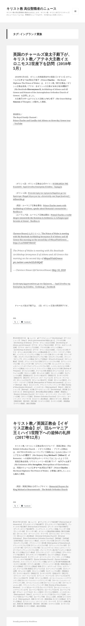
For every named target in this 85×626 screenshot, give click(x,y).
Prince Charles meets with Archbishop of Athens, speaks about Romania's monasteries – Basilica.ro (40, 208)
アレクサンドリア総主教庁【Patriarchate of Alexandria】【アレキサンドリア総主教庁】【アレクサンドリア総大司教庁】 (42, 523)
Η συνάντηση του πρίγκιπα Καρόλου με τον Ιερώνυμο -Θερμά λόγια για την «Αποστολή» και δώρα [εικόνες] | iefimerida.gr (41, 196)
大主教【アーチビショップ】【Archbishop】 (46, 389)
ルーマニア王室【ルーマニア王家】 (54, 594)
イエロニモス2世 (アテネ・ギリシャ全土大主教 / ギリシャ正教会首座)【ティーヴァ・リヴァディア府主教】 (42, 352)
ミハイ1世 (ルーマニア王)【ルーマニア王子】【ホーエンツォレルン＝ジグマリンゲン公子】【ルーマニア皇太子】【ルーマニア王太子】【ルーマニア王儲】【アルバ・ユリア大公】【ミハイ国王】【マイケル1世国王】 (41, 589)
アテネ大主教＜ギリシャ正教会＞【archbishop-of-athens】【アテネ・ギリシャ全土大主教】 (38, 348)
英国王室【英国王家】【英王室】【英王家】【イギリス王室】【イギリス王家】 (41, 400)
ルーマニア (37, 594)
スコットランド (30, 368)
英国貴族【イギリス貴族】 (26, 606)
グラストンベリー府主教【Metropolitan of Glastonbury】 (50, 543)
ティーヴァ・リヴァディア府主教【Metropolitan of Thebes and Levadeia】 (42, 381)
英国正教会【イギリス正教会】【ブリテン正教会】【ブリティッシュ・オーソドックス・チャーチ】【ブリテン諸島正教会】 (42, 601)
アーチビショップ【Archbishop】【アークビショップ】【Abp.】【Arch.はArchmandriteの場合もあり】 (42, 339)
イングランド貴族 (33, 354)
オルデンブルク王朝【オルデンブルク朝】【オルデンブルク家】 (41, 357)
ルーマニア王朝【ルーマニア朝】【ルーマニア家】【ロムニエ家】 (42, 595)
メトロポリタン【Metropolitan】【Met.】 (49, 387)
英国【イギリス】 (56, 399)
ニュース (32, 338)
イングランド (21, 354)
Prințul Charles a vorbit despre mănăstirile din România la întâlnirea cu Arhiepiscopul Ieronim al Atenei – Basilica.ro (42, 217)
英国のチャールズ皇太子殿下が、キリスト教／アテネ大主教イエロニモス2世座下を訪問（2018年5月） (42, 61)
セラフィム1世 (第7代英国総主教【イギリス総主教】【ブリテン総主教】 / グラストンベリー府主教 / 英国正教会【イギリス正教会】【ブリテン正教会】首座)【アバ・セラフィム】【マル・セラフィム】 (42, 565)
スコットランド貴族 (44, 368)
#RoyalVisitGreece (53, 258)
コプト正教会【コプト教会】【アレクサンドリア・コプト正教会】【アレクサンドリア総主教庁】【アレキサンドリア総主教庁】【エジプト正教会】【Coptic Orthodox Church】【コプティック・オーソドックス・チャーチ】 (42, 554)
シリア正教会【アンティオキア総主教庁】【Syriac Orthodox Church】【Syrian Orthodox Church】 (41, 559)
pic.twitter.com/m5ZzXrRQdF (28, 262)
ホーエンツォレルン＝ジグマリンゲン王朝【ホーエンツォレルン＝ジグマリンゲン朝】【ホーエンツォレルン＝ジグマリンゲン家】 (42, 580)
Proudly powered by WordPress (25, 621)
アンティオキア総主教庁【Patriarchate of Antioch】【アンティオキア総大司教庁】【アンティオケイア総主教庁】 (42, 526)
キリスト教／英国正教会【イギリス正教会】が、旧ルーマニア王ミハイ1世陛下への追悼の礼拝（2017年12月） (41, 430)
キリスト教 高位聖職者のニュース (31, 8)
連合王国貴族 (31, 403)
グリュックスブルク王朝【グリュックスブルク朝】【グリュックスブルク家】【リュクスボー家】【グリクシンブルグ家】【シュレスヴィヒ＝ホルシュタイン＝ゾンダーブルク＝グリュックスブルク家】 (42, 363)
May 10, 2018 (59, 270)
